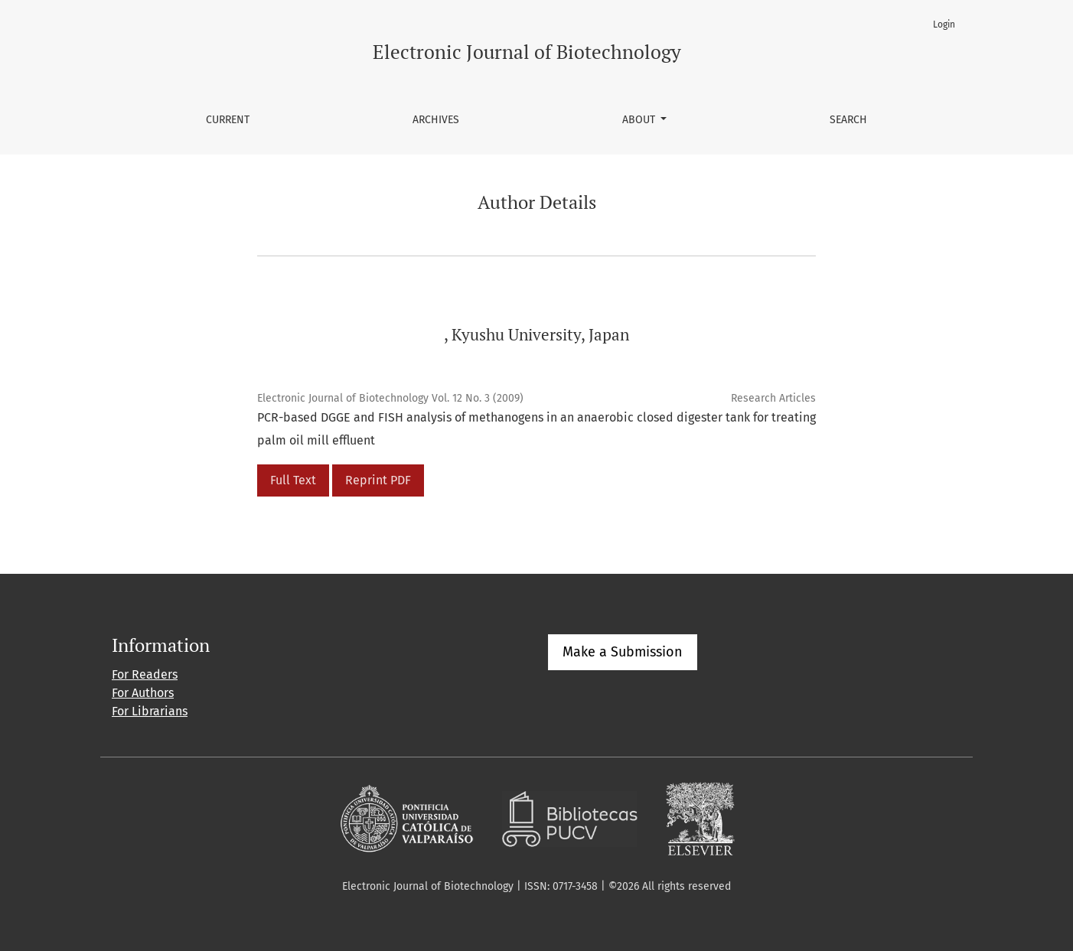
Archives (436, 119)
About (640, 119)
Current (227, 119)
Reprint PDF (378, 480)
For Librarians (150, 711)
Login (944, 24)
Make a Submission (623, 651)
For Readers (145, 674)
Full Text (293, 480)
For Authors (143, 693)
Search (848, 119)
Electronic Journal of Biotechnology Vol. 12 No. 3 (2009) (390, 398)
